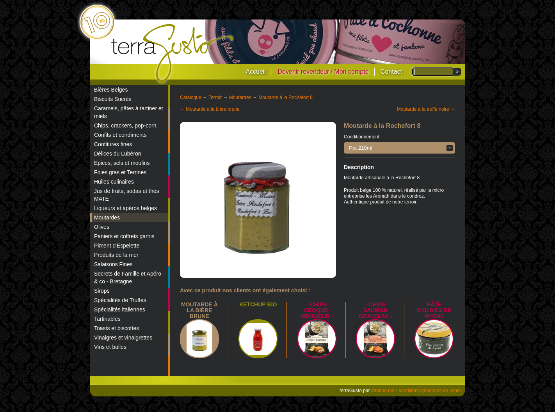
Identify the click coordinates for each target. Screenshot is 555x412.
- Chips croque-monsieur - (317, 310)
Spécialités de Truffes (120, 300)
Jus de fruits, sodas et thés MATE (126, 195)
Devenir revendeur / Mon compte (323, 71)
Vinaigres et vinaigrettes (123, 337)
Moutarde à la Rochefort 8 (285, 97)
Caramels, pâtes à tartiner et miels (128, 112)
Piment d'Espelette (116, 245)
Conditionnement (361, 137)
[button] (399, 148)
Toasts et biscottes (116, 328)
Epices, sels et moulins (121, 163)
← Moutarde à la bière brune (210, 109)
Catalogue (190, 97)
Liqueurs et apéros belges (125, 208)
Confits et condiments (120, 135)
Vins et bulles (110, 347)
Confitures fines (113, 144)
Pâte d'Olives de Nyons (434, 310)
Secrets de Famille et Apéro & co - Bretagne (127, 278)
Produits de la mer (116, 255)
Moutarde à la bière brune (199, 310)
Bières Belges (111, 90)
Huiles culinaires (114, 182)
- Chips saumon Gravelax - (375, 310)
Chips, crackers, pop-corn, (126, 125)
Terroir (215, 97)
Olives (101, 227)
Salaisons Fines (113, 264)
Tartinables (107, 319)
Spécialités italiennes (119, 309)
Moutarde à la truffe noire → (426, 109)
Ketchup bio (258, 304)
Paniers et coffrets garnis (124, 236)
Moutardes (107, 217)
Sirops (102, 291)
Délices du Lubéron (117, 153)
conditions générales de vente (430, 390)
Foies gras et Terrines (120, 172)
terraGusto (173, 53)
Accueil (255, 71)
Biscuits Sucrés (113, 99)
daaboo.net (383, 390)
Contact (391, 71)
